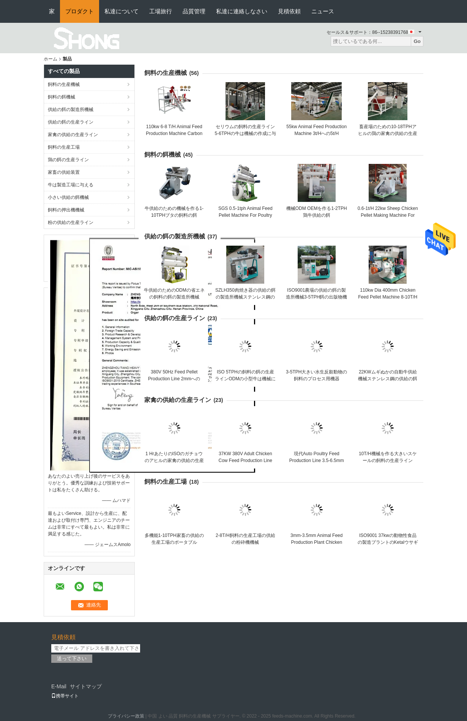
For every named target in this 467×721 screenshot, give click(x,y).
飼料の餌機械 (61, 97)
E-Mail (58, 686)
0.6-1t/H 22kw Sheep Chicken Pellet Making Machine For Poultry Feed (388, 215)
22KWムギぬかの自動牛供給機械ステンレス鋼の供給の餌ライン (387, 378)
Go (417, 41)
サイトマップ (86, 686)
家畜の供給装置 (64, 172)
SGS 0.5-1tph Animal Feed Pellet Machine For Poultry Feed (245, 215)
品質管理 (194, 11)
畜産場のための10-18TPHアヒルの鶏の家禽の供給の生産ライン (387, 133)
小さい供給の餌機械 (68, 197)
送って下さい (72, 658)
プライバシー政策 (126, 716)
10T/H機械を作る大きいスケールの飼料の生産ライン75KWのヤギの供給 (388, 460)
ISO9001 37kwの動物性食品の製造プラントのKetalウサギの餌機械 (388, 542)
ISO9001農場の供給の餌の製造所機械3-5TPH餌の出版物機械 (316, 297)
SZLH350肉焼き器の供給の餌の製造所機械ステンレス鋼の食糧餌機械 (245, 297)
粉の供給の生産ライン (70, 222)
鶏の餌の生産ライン (68, 159)
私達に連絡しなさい (241, 11)
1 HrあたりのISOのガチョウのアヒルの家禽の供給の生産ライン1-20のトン (174, 460)
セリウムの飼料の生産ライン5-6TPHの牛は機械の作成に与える (245, 133)
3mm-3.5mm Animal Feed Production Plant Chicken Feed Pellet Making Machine (316, 542)
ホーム (50, 59)
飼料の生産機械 (64, 84)
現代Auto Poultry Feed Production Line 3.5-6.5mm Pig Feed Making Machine (316, 460)
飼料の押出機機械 (66, 210)
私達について (121, 11)
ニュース (322, 11)
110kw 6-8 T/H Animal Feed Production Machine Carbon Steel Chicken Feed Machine (174, 133)
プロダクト (79, 11)
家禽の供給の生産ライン (73, 134)
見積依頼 (289, 11)
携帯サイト (65, 696)
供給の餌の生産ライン (70, 122)
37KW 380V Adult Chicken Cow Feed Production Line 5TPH (245, 460)
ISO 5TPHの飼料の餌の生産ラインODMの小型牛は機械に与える (245, 378)
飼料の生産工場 (64, 147)
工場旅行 (160, 11)
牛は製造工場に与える (70, 184)
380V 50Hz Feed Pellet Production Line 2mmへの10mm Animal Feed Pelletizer (174, 378)
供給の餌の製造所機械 (70, 109)
